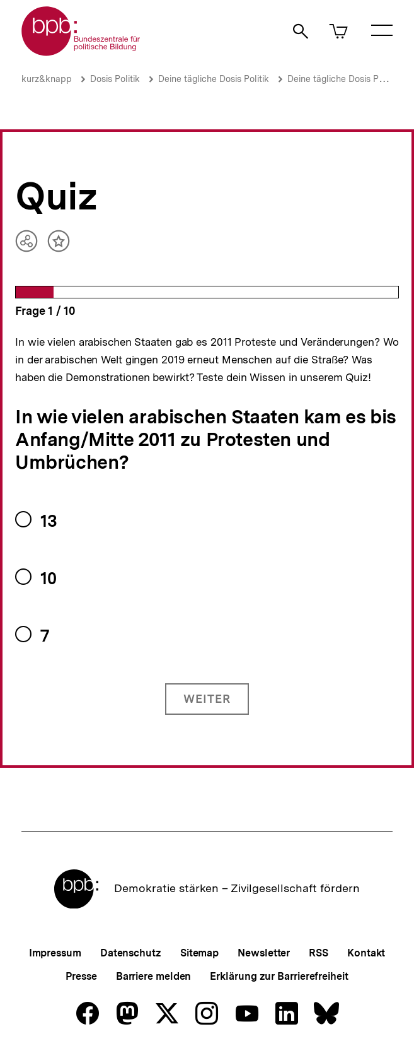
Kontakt (366, 953)
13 (48, 521)
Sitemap (199, 953)
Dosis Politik (115, 79)
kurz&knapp (46, 79)
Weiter (207, 698)
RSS (318, 953)
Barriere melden (154, 976)
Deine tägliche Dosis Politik (213, 79)
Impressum (55, 953)
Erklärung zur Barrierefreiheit (279, 976)
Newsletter (264, 953)
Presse (81, 976)
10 (48, 578)
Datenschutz (130, 953)
